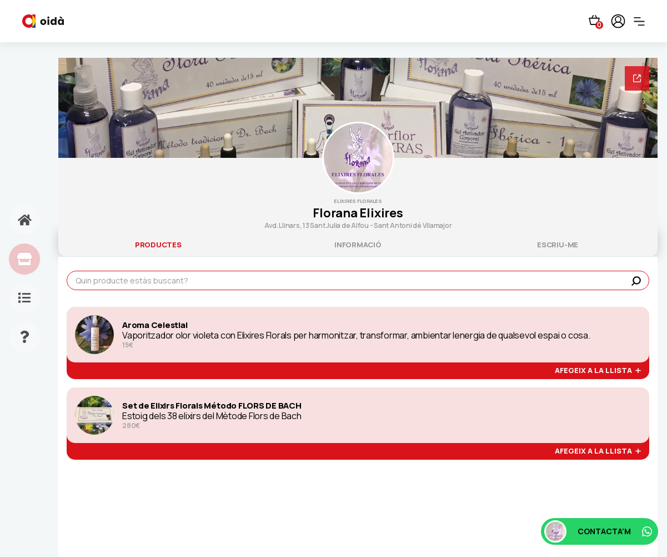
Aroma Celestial (154, 325)
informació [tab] (358, 245)
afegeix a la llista (598, 370)
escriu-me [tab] (557, 245)
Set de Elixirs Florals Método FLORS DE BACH (212, 406)
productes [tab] (158, 245)
